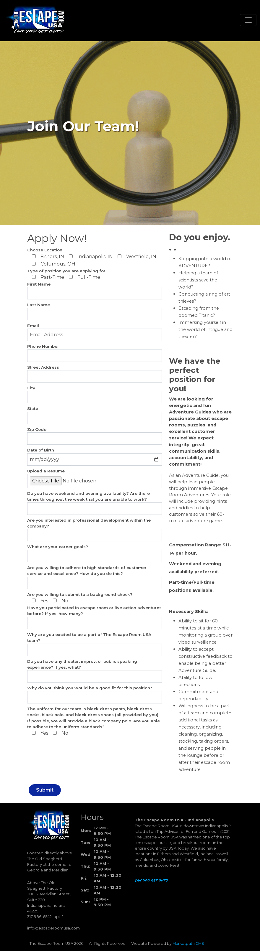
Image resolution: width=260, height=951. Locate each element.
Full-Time (84, 277)
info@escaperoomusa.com (53, 928)
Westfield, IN (137, 256)
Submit (44, 790)
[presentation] (51, 758)
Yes (40, 601)
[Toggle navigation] (248, 20)
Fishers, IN (48, 256)
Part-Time (48, 277)
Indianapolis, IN (91, 256)
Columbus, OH (53, 264)
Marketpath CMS (188, 943)
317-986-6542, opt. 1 (45, 916)
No (60, 601)
